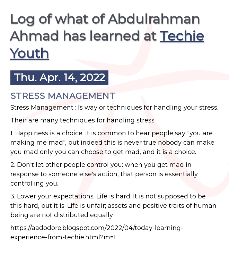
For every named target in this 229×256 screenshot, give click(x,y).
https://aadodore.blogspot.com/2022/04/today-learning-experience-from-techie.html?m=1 (96, 232)
